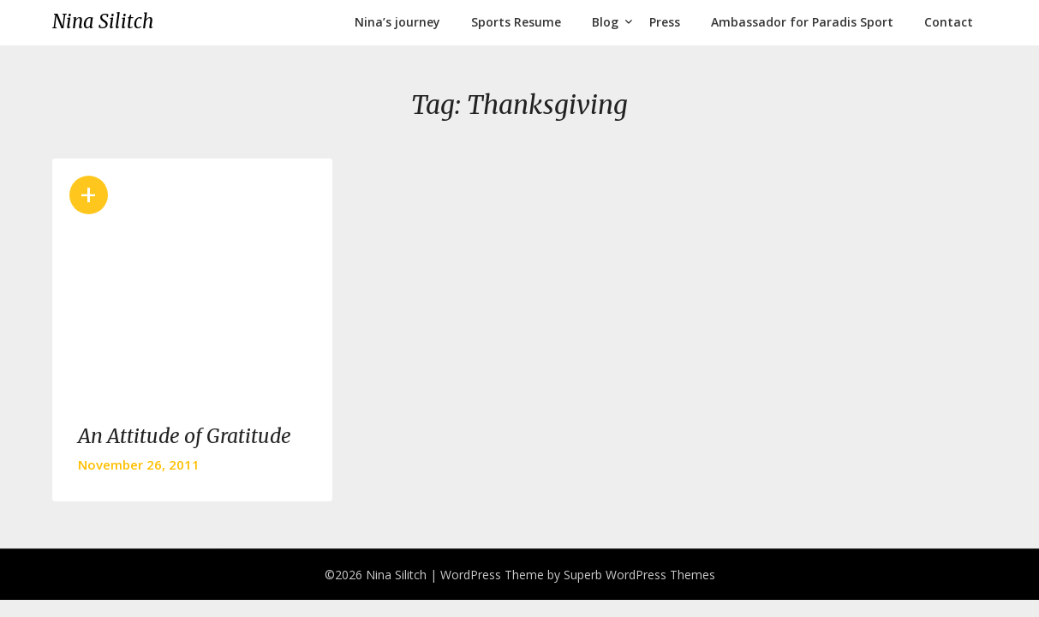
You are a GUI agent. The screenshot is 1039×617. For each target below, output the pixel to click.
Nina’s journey (397, 22)
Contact (948, 22)
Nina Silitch (102, 21)
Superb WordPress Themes (639, 574)
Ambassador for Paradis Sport (802, 22)
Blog (605, 22)
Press (664, 22)
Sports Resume (516, 22)
